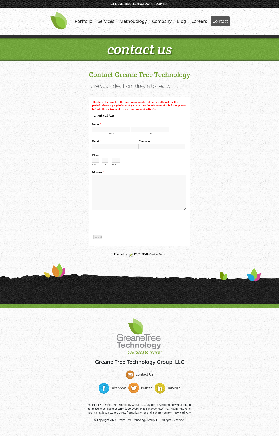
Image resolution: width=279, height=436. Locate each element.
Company (162, 21)
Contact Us (139, 374)
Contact (220, 21)
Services (106, 21)
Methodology (133, 21)
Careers (199, 21)
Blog (181, 21)
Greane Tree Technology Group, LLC (123, 405)
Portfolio (83, 21)
